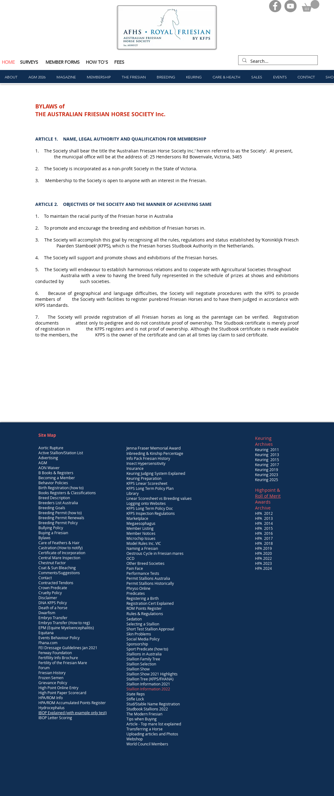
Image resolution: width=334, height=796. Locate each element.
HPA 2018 (264, 543)
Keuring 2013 (267, 454)
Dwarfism (46, 612)
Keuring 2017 (267, 464)
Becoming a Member (56, 477)
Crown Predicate (52, 587)
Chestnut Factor (52, 562)
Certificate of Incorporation (61, 552)
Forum (44, 667)
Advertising (48, 457)
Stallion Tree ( (138, 678)
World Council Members (147, 743)
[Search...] (277, 61)
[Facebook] (275, 6)
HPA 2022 (263, 558)
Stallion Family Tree (143, 658)
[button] (310, 6)
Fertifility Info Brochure (58, 657)
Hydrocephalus (51, 707)
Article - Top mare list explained (153, 723)
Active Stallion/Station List (60, 452)
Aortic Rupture (50, 447)
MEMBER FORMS (63, 62)
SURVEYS (29, 62)
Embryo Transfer (52, 617)
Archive (263, 508)
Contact (45, 577)
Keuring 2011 (267, 449)
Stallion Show (138, 668)
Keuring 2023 (266, 474)
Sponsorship (137, 643)
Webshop (134, 738)
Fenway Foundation (55, 652)
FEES (119, 62)
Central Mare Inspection (59, 557)
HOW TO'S (97, 62)
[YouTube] (290, 6)
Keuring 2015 (267, 459)
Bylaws (44, 537)
